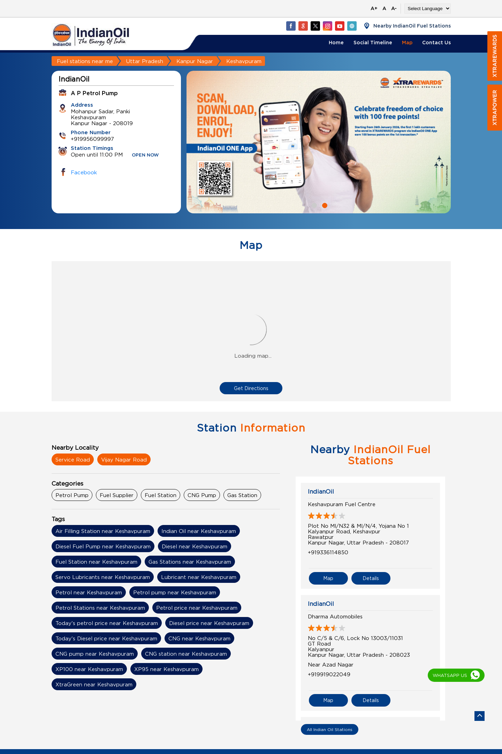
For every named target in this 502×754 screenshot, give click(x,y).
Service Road (72, 459)
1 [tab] (313, 204)
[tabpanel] (319, 142)
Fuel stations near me (85, 61)
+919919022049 (329, 674)
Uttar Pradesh (144, 61)
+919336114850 (328, 552)
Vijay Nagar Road (124, 459)
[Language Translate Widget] (427, 8)
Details (371, 578)
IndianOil (321, 491)
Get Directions (251, 388)
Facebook (84, 172)
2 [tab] (324, 204)
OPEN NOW (145, 155)
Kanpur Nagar (194, 61)
